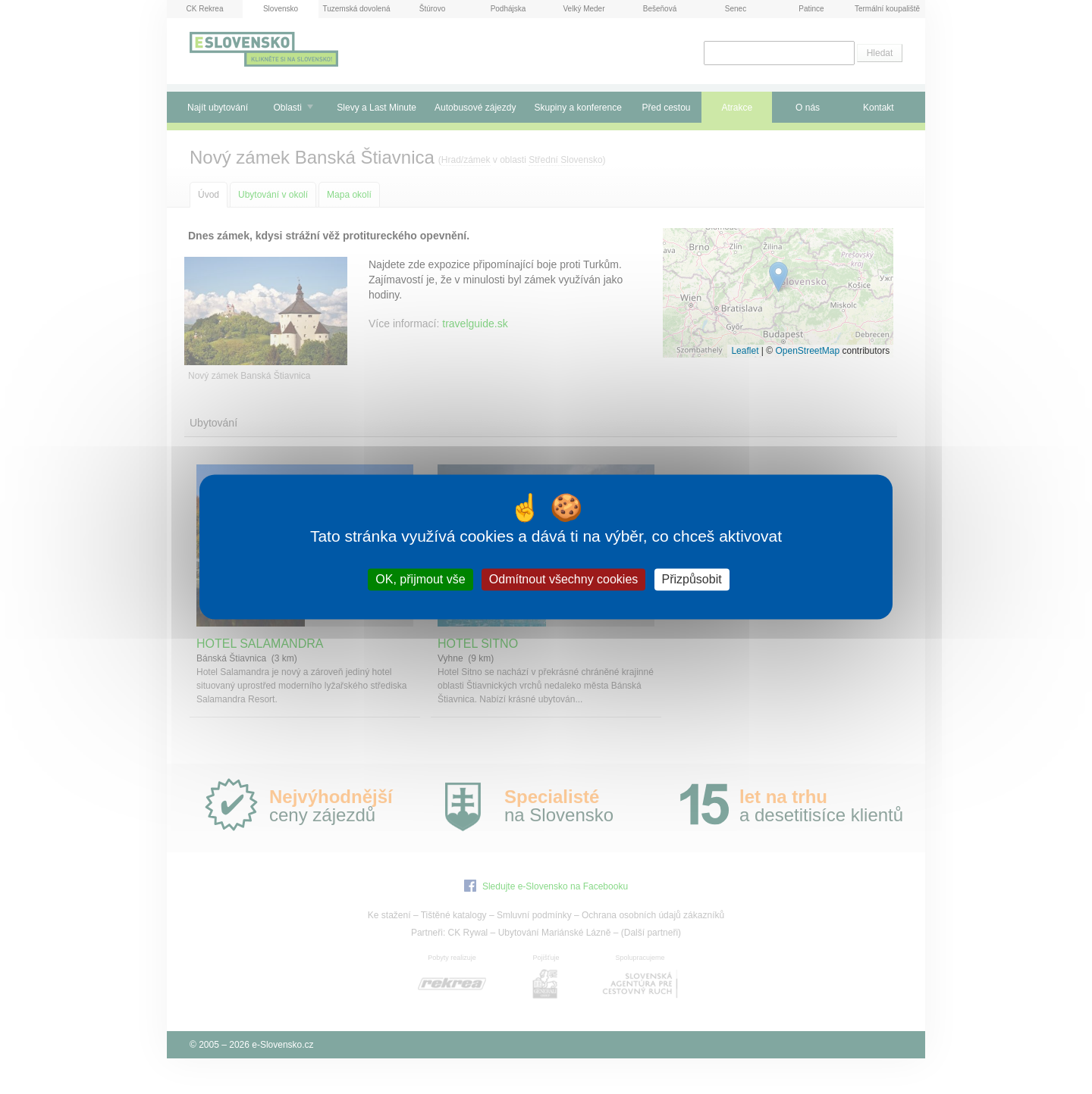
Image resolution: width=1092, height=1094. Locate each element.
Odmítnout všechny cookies (564, 579)
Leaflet (744, 350)
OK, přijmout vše (420, 579)
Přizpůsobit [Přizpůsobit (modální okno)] (692, 579)
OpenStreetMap (807, 350)
